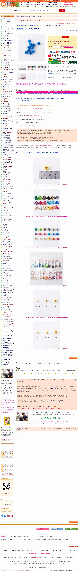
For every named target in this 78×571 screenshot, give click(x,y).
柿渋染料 (5, 263)
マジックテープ (6, 388)
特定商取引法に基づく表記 (52, 6)
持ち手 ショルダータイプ (7, 309)
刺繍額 (12, 150)
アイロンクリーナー (7, 234)
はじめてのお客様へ (27, 2)
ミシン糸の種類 (6, 254)
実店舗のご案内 (6, 359)
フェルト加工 (6, 38)
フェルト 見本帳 (6, 19)
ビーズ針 (11, 242)
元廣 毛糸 (5, 111)
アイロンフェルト (7, 30)
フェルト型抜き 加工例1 (8, 42)
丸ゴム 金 (5, 224)
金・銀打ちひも (6, 208)
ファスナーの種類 (7, 193)
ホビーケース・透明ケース (8, 81)
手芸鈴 (4, 93)
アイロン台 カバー (7, 236)
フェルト (10, 385)
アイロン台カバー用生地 (8, 284)
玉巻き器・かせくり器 (8, 121)
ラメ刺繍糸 (11, 147)
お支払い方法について (28, 4)
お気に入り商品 (6, 340)
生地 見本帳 (5, 273)
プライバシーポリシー (55, 550)
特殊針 (4, 242)
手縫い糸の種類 (6, 256)
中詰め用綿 (9, 290)
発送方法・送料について (8, 354)
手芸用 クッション (7, 295)
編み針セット (6, 123)
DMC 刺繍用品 (6, 133)
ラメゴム (5, 222)
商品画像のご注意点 (7, 345)
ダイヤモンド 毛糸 (7, 110)
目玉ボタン (5, 88)
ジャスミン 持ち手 (7, 307)
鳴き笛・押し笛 (6, 96)
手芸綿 (4, 290)
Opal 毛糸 (5, 113)
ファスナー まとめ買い (8, 202)
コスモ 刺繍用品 (6, 138)
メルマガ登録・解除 (7, 335)
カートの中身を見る (52, 4)
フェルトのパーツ (7, 37)
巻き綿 (11, 292)
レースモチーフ (6, 130)
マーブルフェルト (7, 31)
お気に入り (39, 2)
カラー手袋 (5, 77)
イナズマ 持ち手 (6, 306)
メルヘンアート (36, 20)
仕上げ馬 (5, 176)
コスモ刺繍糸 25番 (7, 140)
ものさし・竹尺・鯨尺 (8, 188)
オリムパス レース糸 (7, 127)
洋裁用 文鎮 (5, 178)
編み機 (4, 120)
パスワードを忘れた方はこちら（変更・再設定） (63, 557)
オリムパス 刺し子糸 (7, 161)
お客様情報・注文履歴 (52, 2)
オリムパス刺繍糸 (7, 142)
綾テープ (5, 215)
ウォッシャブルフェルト (8, 26)
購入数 (50, 46)
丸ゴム (8, 220)
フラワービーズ (6, 62)
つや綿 (4, 292)
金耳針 (4, 241)
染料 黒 (4, 261)
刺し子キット (6, 164)
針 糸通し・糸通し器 (7, 244)
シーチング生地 (6, 277)
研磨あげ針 (9, 241)
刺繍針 (7, 242)
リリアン (10, 215)
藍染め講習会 (10, 270)
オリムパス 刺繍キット (8, 157)
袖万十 (7, 174)
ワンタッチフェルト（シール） (8, 28)
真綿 (8, 292)
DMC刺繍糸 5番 (6, 135)
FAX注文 (74, 73)
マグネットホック (7, 205)
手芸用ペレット (6, 84)
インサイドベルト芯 (7, 189)
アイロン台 (10, 232)
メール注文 (69, 73)
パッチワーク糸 (6, 181)
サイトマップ (6, 362)
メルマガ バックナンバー (7, 360)
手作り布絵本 (6, 382)
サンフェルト (6, 23)
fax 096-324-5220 (41, 570)
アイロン (5, 232)
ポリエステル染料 (7, 268)
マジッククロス (8, 390)
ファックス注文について (8, 343)
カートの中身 (73, 70)
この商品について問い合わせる (56, 71)
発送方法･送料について (28, 6)
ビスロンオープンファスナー (8, 200)
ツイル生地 (5, 280)
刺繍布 (4, 150)
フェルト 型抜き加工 (7, 40)
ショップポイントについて (8, 342)
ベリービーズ (6, 64)
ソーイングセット (7, 184)
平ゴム (4, 220)
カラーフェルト (6, 24)
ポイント (72, 6)
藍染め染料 (5, 270)
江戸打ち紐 (5, 210)
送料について (52, 70)
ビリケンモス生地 (7, 275)
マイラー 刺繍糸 (6, 144)
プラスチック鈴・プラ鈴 (8, 94)
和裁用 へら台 (6, 167)
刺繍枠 (8, 150)
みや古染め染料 (6, 266)
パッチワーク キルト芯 (8, 301)
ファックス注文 (40, 6)
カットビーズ (11, 60)
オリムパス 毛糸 (6, 108)
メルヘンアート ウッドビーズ (39, 386)
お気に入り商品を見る (67, 66)
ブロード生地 (6, 278)
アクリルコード (6, 212)
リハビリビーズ (6, 65)
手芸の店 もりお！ (20, 20)
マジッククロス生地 (7, 285)
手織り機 (9, 120)
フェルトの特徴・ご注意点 (8, 350)
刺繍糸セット (5, 147)
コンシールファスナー (8, 196)
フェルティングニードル (8, 48)
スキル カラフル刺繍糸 (8, 145)
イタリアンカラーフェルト (8, 33)
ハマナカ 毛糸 (6, 103)
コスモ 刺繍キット (7, 155)
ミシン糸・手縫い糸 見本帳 (7, 258)
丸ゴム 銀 (5, 225)
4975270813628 (73, 30)
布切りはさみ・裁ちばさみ (8, 186)
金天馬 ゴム (5, 229)
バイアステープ (6, 214)
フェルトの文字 (6, 35)
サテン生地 (5, 282)
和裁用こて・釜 (6, 171)
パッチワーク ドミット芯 (7, 302)
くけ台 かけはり (6, 169)
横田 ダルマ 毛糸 (6, 106)
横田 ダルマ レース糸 (7, 128)
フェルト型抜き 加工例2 (8, 43)
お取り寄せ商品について (8, 348)
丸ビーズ (5, 60)
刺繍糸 (2, 387)
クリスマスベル (10, 93)
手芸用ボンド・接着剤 (8, 79)
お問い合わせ (6, 364)
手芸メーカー (29, 20)
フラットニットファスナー (8, 198)
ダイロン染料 (6, 265)
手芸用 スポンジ (6, 294)
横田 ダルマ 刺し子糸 (7, 162)
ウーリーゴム (6, 227)
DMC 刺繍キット (6, 154)
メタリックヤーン (7, 217)
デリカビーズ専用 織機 (8, 72)
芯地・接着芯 (6, 287)
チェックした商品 (41, 4)
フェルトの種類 (6, 21)
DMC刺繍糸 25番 (6, 137)
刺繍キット (5, 152)
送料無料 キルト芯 (7, 299)
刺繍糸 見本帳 (6, 149)
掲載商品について (7, 347)
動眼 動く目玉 (6, 86)
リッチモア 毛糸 (6, 104)
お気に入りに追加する (54, 66)
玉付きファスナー (7, 195)
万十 (4, 174)
